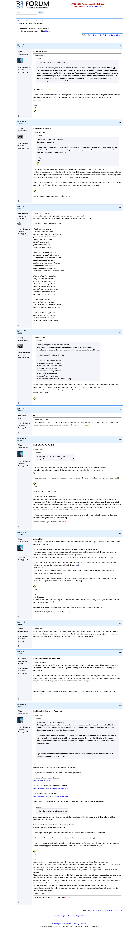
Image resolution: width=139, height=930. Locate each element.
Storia (44, 21)
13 (117, 35)
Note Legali (56, 924)
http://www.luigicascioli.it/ (42, 780)
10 (109, 35)
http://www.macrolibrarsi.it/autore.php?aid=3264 (50, 788)
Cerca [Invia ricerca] (41, 13)
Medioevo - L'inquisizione (76, 916)
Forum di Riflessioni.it (27, 21)
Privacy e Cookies (80, 924)
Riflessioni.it (90, 7)
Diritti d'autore (67, 924)
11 (112, 35)
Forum (38, 21)
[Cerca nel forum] (26, 12)
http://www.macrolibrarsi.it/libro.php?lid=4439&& (50, 796)
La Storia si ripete (60, 916)
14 (119, 35)
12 (114, 35)
